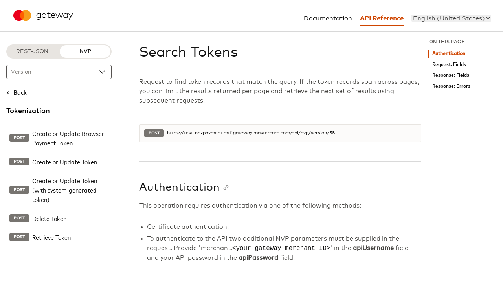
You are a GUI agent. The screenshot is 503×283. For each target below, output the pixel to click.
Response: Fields (450, 75)
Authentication (448, 53)
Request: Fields (449, 64)
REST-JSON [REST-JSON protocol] (32, 51)
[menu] (451, 18)
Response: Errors (451, 86)
